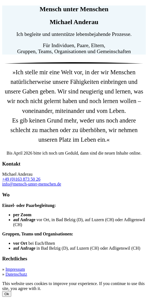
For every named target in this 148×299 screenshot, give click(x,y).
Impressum (15, 269)
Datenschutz (16, 274)
